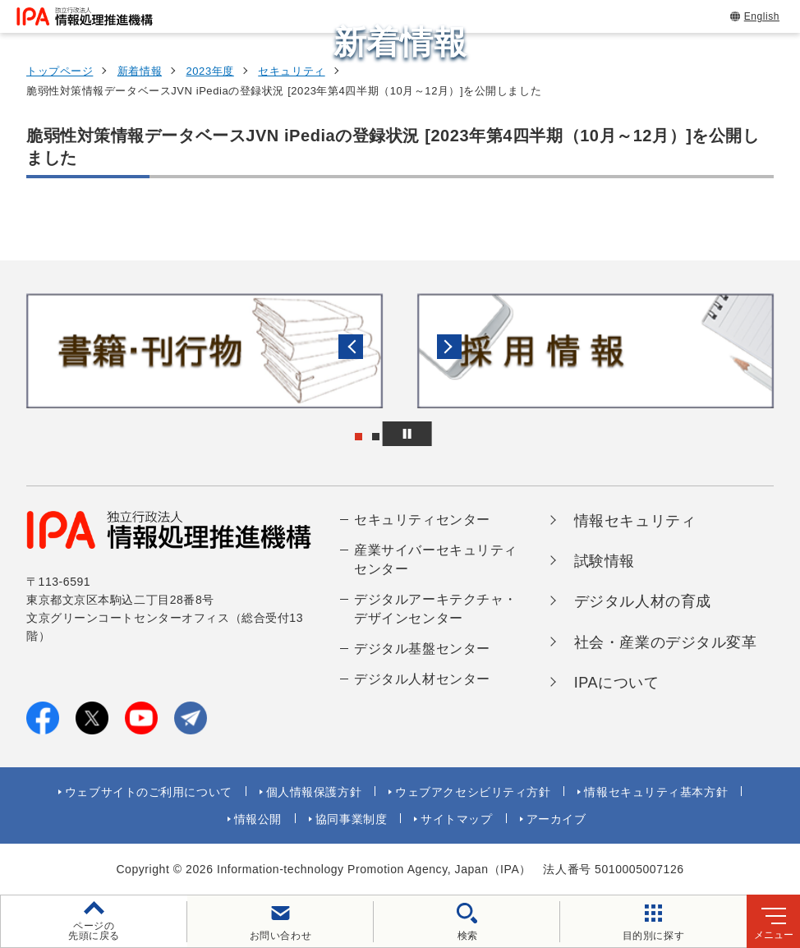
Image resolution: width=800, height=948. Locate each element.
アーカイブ (556, 819)
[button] (25, 350)
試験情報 (604, 561)
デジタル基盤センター (422, 649)
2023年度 (210, 71)
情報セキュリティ (635, 521)
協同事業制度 (351, 819)
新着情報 (139, 71)
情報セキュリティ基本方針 (656, 791)
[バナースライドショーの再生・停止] (446, 433)
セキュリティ (291, 71)
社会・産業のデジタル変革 (665, 642)
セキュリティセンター (422, 520)
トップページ (59, 71)
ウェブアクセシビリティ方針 (472, 791)
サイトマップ (456, 819)
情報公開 (258, 819)
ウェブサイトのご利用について (148, 791)
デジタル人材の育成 (642, 601)
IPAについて (617, 682)
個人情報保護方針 (313, 791)
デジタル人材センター (422, 679)
